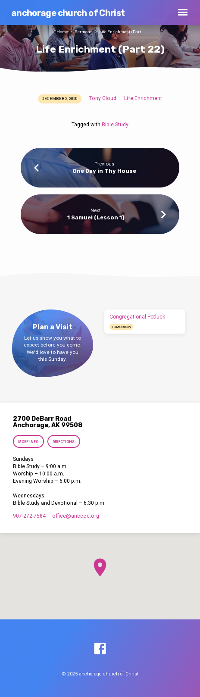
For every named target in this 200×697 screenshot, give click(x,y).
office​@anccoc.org (75, 516)
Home (62, 31)
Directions (64, 442)
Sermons (84, 31)
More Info (28, 442)
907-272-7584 (29, 516)
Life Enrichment (143, 98)
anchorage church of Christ (68, 13)
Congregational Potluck (137, 317)
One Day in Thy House (104, 171)
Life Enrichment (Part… (121, 31)
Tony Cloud (102, 98)
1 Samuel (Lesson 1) (96, 217)
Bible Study (115, 125)
